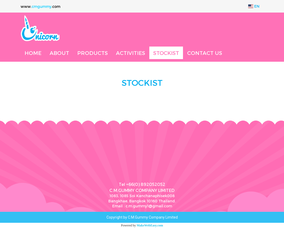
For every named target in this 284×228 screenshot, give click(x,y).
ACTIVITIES (130, 53)
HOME (33, 53)
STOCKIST (166, 53)
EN (253, 6)
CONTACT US (204, 53)
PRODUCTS (92, 53)
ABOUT (59, 53)
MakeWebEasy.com (150, 225)
